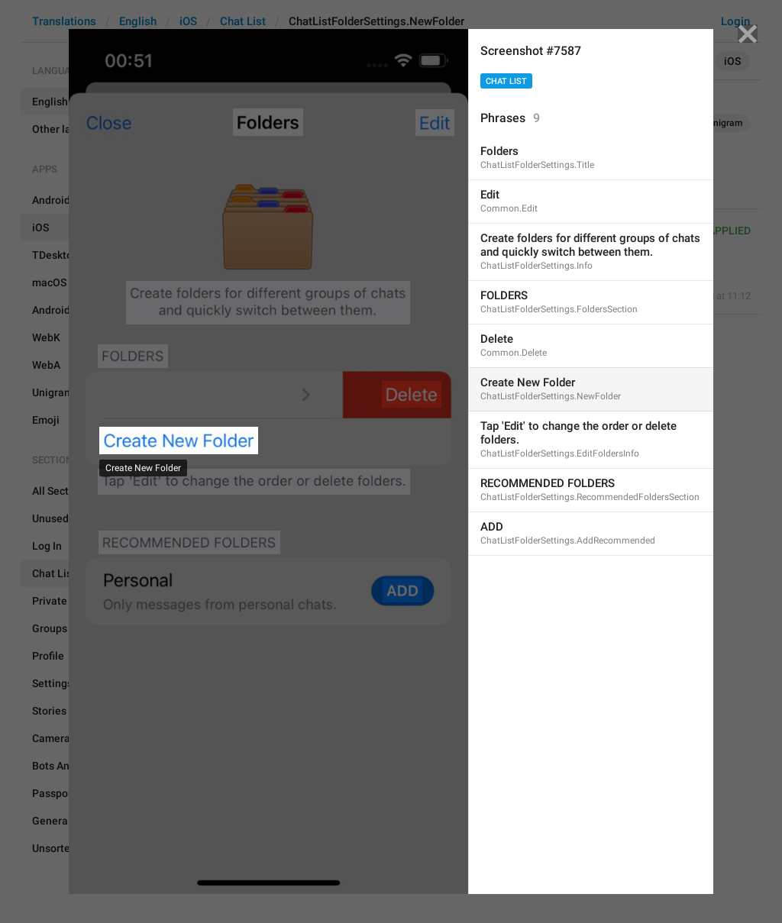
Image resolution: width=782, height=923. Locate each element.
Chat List (506, 81)
